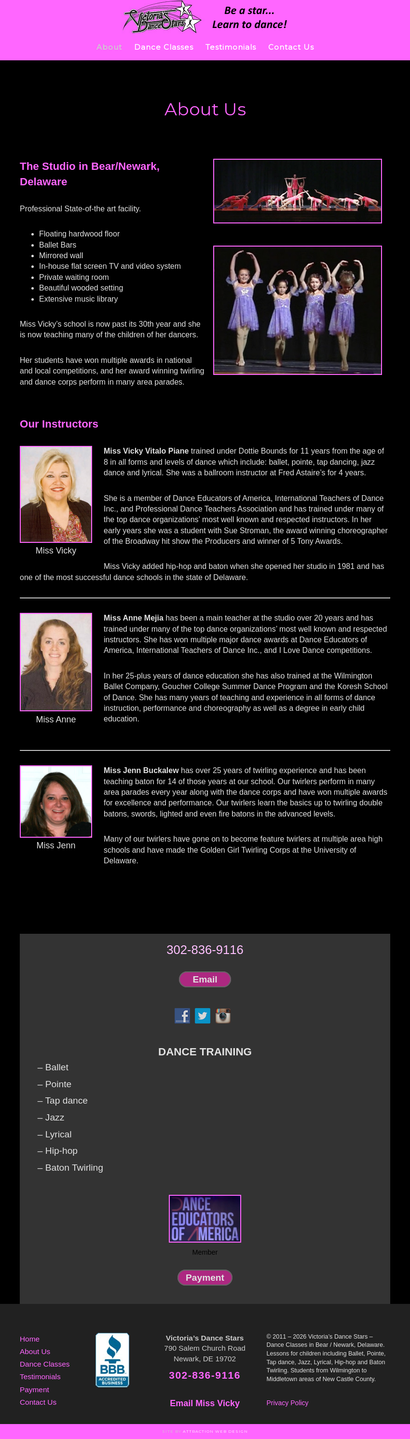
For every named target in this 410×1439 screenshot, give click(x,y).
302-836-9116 (204, 949)
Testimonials (40, 1376)
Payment (205, 1278)
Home (30, 1339)
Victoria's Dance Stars (205, 17)
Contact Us (38, 1402)
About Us (35, 1351)
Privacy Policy (287, 1403)
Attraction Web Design (215, 1431)
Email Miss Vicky (205, 1403)
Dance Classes (45, 1364)
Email (205, 979)
